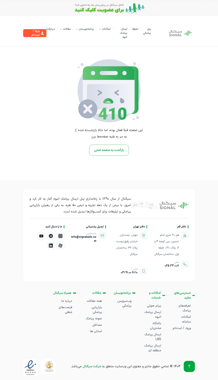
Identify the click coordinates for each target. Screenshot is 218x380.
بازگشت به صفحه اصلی (109, 150)
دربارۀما (50, 29)
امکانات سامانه (186, 319)
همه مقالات (94, 301)
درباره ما (66, 301)
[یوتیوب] (41, 236)
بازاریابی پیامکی (97, 310)
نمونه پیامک (94, 318)
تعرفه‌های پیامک (185, 308)
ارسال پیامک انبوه (123, 33)
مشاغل (97, 325)
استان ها (96, 331)
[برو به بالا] (189, 366)
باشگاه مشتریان (155, 326)
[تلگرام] (51, 236)
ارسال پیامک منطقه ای (152, 348)
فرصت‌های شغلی (65, 310)
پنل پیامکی (147, 31)
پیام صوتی (154, 305)
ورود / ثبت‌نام (182, 328)
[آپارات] (60, 246)
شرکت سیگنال (92, 366)
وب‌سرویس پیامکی (124, 303)
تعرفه (135, 29)
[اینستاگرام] (60, 236)
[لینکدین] (51, 246)
